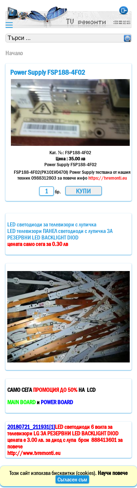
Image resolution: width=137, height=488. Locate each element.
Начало (14, 53)
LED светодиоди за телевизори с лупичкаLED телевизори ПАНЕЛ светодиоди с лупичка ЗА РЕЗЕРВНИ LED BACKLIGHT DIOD (60, 234)
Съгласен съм (72, 479)
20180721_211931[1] (31, 426)
